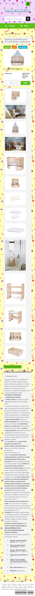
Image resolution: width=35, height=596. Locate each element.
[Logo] (17, 10)
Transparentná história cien (13, 69)
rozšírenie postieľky (17, 530)
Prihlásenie (7, 3)
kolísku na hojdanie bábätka (16, 527)
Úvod (6, 33)
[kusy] (7, 82)
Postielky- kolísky (13, 33)
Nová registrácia (15, 3)
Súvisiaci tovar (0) (23, 370)
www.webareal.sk (21, 581)
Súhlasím (31, 592)
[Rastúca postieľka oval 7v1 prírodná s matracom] (17, 50)
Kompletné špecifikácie (12, 367)
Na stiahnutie (9, 370)
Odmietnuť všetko (21, 592)
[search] (28, 19)
